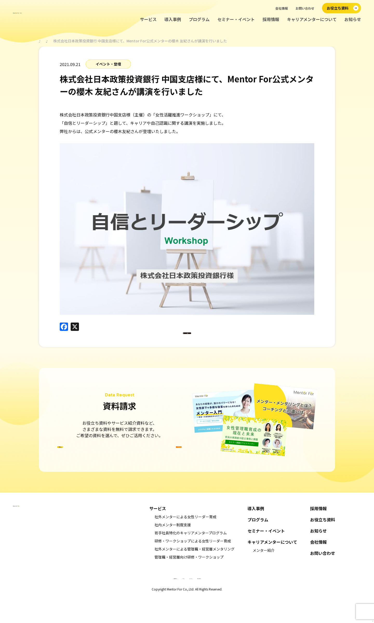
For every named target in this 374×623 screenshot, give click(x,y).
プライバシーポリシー (203, 604)
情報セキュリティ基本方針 (243, 604)
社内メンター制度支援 (173, 551)
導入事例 (172, 19)
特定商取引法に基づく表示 (131, 604)
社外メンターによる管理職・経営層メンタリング (195, 575)
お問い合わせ (305, 8)
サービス (148, 19)
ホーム (44, 41)
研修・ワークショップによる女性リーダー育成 (193, 567)
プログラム (199, 19)
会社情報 (281, 8)
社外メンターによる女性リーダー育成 (185, 543)
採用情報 (271, 19)
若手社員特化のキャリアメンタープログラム (191, 559)
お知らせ (352, 19)
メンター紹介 (264, 577)
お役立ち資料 (322, 546)
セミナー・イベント (236, 19)
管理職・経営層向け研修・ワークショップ (189, 583)
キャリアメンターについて (312, 19)
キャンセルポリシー (169, 604)
